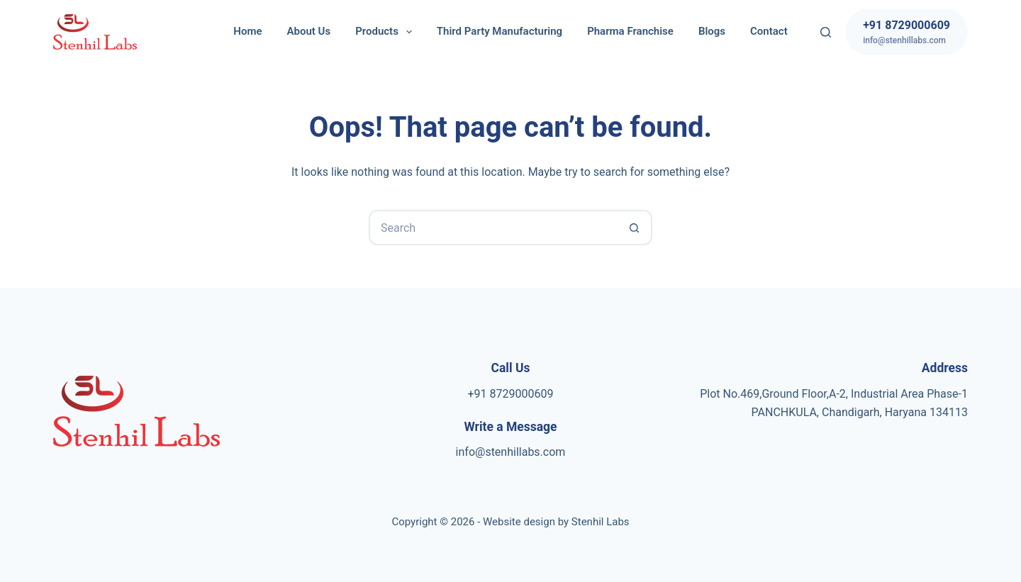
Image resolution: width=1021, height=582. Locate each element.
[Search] (825, 32)
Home (247, 31)
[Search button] (634, 227)
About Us (309, 31)
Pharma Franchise (630, 31)
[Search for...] (493, 227)
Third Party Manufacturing (499, 31)
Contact (769, 31)
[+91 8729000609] (906, 32)
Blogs (711, 31)
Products (386, 31)
